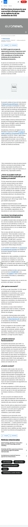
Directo (24, 1)
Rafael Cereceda (6, 38)
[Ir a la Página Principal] (5, 2)
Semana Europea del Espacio (10, 104)
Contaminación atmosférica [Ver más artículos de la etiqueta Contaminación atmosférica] (10, 465)
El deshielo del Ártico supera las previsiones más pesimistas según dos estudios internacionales (12, 450)
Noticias (5, 5)
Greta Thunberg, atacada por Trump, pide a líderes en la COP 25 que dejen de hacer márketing (11, 444)
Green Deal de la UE (14, 319)
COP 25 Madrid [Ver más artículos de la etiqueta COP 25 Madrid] (7, 461)
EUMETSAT (15, 272)
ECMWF (10, 273)
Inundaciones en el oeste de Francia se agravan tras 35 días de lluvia (10, 456)
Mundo (10, 5)
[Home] (1, 5)
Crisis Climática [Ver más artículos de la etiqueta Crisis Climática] (19, 461)
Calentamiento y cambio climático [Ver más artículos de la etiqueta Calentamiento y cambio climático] (11, 472)
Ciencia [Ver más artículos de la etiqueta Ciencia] (5, 469)
